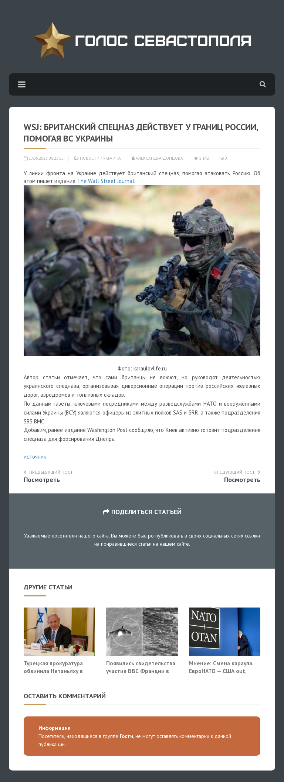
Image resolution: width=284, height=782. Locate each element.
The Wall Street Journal (105, 180)
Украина (112, 158)
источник (35, 456)
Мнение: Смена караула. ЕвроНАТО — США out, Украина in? (221, 671)
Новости (89, 158)
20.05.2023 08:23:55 (44, 158)
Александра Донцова (157, 158)
